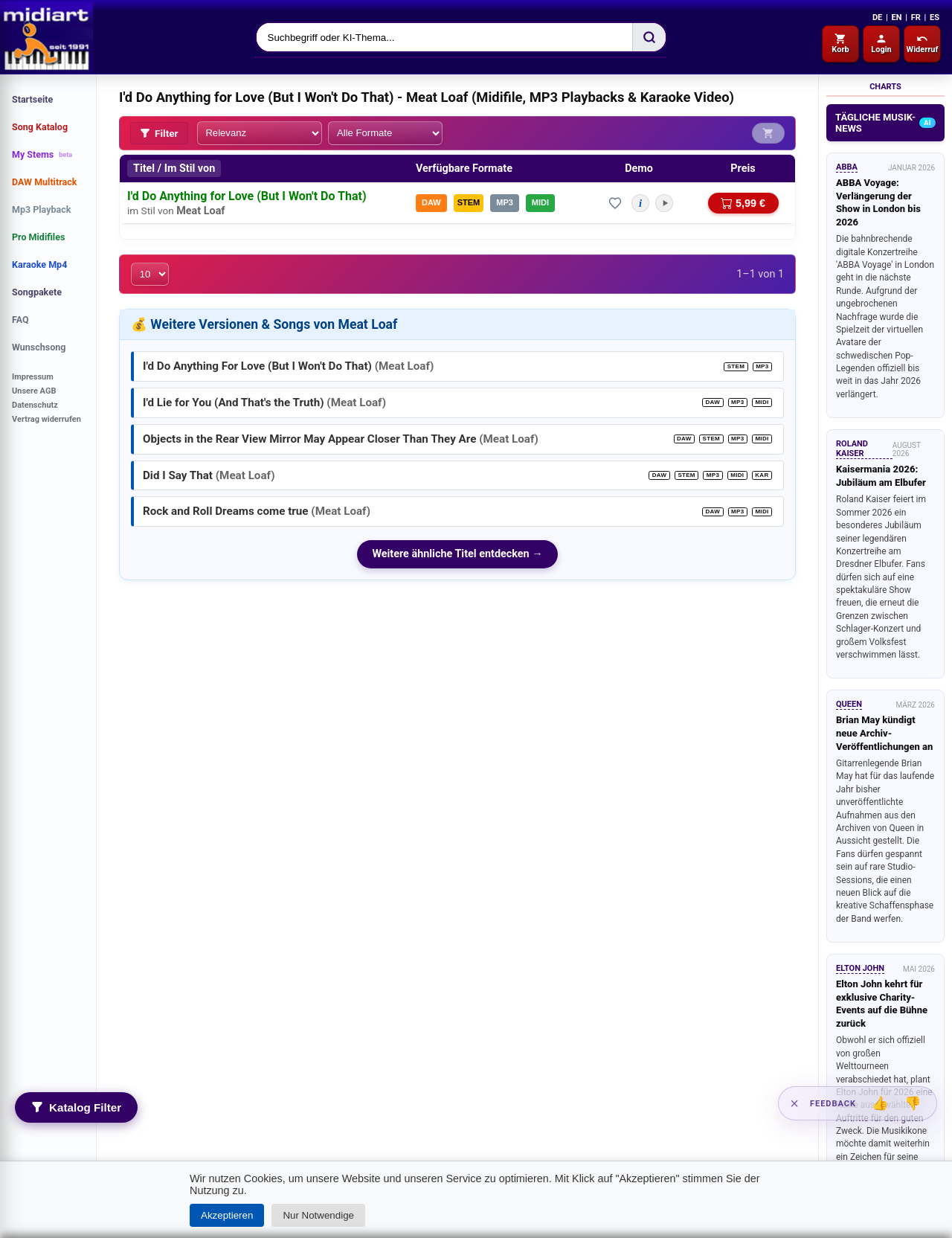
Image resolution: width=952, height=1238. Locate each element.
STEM (468, 201)
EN (896, 17)
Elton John (860, 968)
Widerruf (923, 43)
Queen (849, 704)
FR (916, 17)
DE (877, 17)
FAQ (20, 319)
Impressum (33, 377)
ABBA (847, 167)
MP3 (504, 201)
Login (881, 43)
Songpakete (37, 292)
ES (934, 17)
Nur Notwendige (318, 1215)
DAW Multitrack (44, 181)
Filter (159, 132)
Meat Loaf (200, 209)
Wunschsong (38, 347)
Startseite (32, 99)
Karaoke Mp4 (39, 264)
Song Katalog (40, 126)
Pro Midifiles (38, 237)
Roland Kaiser (852, 448)
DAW (431, 201)
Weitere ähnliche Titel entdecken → (457, 551)
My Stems (42, 154)
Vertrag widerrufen (46, 419)
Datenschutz (35, 405)
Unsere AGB (34, 391)
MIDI (540, 201)
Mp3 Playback (41, 209)
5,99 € (743, 202)
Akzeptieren (227, 1215)
